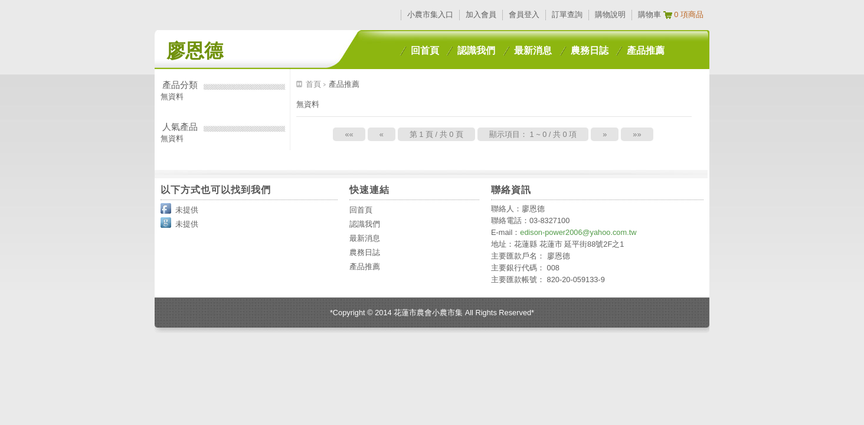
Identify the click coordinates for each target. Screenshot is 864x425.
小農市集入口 (430, 14)
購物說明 (610, 14)
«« (349, 134)
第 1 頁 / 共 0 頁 (436, 134)
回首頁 (425, 50)
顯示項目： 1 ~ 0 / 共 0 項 (533, 134)
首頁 (314, 84)
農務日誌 (589, 50)
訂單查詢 (567, 14)
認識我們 (476, 50)
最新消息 (533, 50)
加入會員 (481, 14)
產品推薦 (646, 50)
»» (637, 134)
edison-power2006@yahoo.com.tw (578, 232)
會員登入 (524, 14)
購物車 (649, 14)
